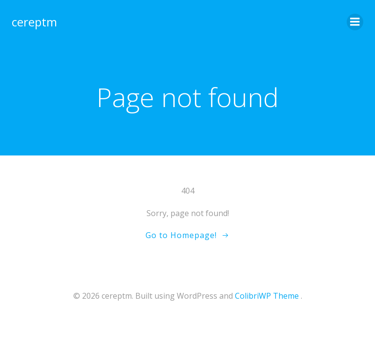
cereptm (34, 22)
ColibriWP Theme (267, 295)
